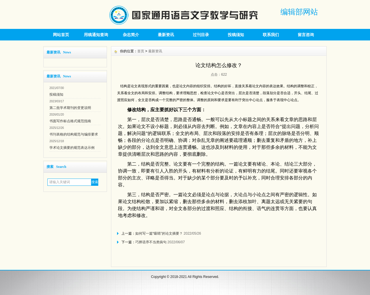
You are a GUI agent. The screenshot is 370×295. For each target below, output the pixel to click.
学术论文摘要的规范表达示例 (72, 148)
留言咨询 (306, 34)
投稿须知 (236, 34)
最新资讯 (166, 34)
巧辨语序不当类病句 (150, 242)
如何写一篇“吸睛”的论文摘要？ (159, 233)
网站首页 (61, 34)
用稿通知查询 (96, 34)
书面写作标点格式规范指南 (70, 121)
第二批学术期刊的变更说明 (70, 108)
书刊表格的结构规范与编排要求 (73, 134)
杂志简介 (131, 34)
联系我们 (271, 34)
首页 (140, 51)
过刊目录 (201, 34)
